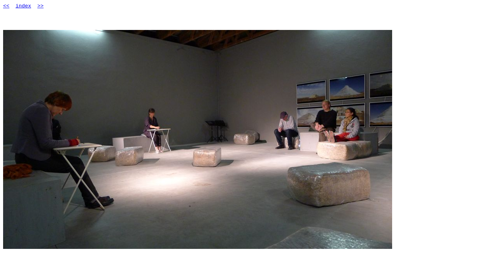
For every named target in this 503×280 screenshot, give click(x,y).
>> (40, 6)
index (23, 6)
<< (6, 6)
